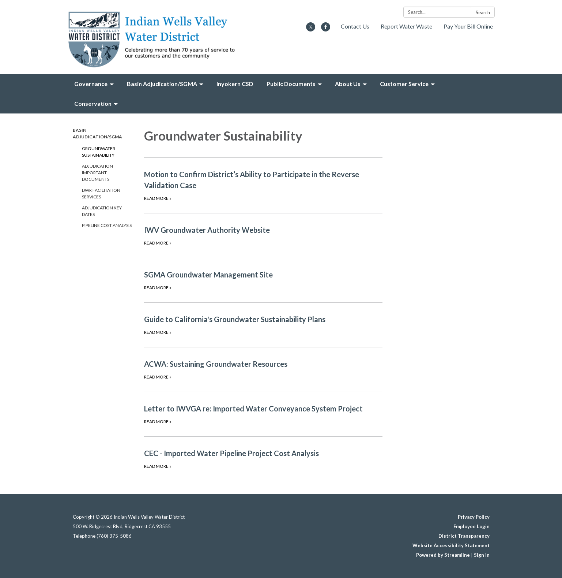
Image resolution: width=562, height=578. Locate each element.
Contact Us (355, 26)
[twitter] (310, 29)
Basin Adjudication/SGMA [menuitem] (162, 83)
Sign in (482, 555)
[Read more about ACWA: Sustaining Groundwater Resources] (263, 369)
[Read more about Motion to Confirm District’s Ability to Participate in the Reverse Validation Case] (263, 185)
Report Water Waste (406, 26)
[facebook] (325, 29)
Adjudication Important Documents (97, 172)
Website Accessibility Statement (451, 545)
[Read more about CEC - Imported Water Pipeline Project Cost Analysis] (263, 458)
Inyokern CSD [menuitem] (234, 83)
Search (483, 12)
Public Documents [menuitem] (291, 83)
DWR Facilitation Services (101, 193)
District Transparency (464, 536)
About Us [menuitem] (348, 83)
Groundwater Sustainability (98, 152)
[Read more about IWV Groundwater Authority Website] (263, 235)
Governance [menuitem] (91, 83)
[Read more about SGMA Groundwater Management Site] (263, 280)
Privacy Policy (474, 517)
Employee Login (471, 526)
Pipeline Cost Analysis (107, 225)
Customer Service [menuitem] (404, 83)
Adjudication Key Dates (102, 211)
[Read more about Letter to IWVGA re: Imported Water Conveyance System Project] (263, 414)
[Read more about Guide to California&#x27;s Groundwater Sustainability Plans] (263, 324)
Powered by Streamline (443, 555)
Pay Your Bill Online (468, 26)
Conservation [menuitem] (93, 103)
